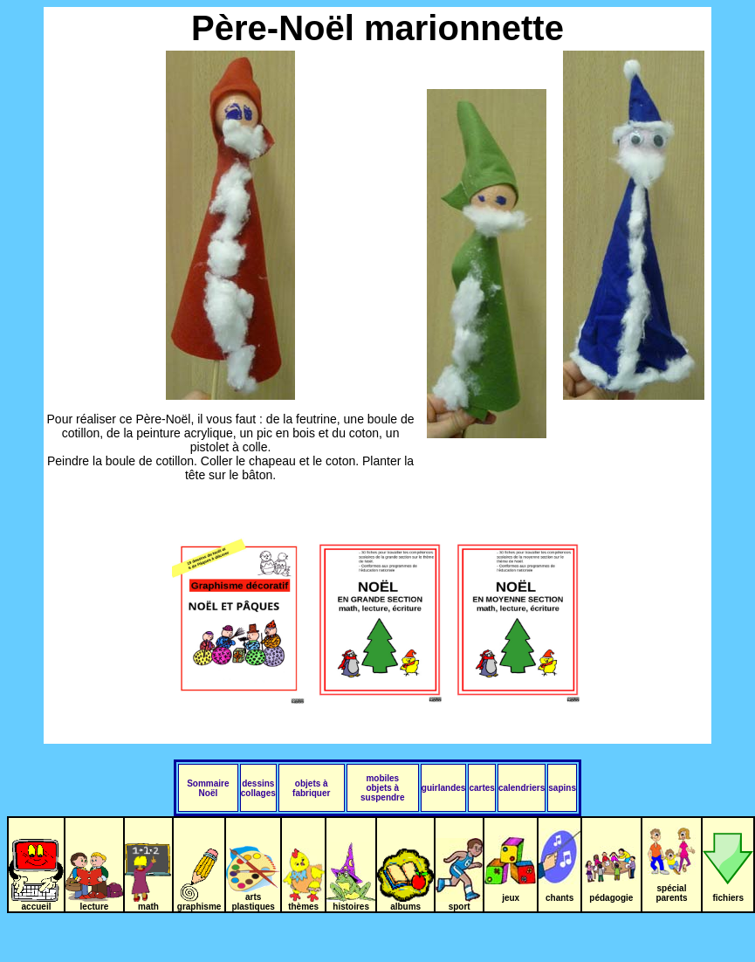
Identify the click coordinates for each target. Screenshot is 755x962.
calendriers (521, 788)
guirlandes (444, 788)
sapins (562, 788)
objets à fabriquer (311, 788)
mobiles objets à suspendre (382, 787)
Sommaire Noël (208, 788)
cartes (481, 788)
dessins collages (258, 788)
